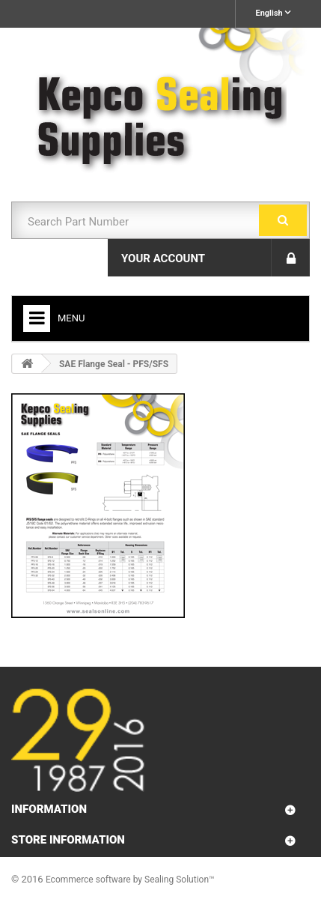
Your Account (163, 258)
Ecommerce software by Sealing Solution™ (130, 879)
